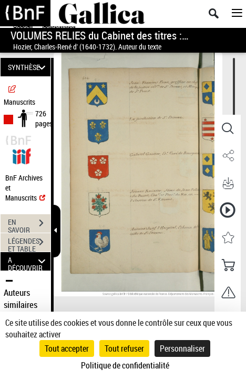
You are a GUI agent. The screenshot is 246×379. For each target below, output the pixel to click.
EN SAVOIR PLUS (29, 224)
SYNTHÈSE (28, 67)
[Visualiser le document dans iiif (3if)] (22, 155)
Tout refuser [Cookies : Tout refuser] (124, 348)
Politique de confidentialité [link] (125, 365)
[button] (227, 128)
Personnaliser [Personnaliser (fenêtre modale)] (182, 348)
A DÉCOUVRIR (28, 261)
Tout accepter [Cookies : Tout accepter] (67, 348)
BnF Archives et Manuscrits (25, 188)
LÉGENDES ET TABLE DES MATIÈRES (29, 243)
